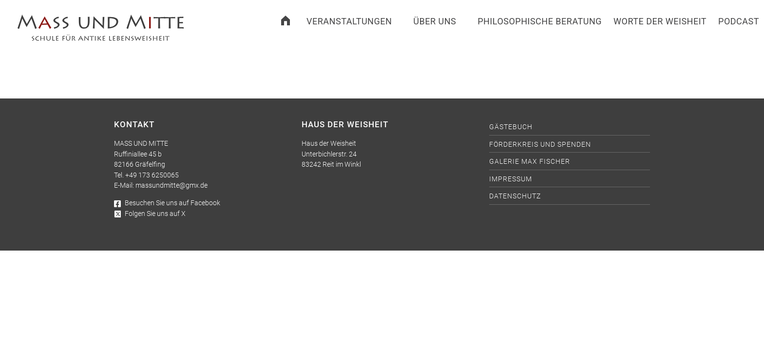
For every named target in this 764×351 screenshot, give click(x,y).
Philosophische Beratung (540, 21)
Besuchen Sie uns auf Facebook (167, 203)
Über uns (434, 21)
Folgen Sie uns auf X (150, 214)
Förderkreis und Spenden (540, 144)
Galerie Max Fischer (529, 161)
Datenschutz (515, 196)
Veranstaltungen (349, 21)
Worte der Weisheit (660, 21)
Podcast (738, 21)
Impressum (510, 179)
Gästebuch (511, 127)
